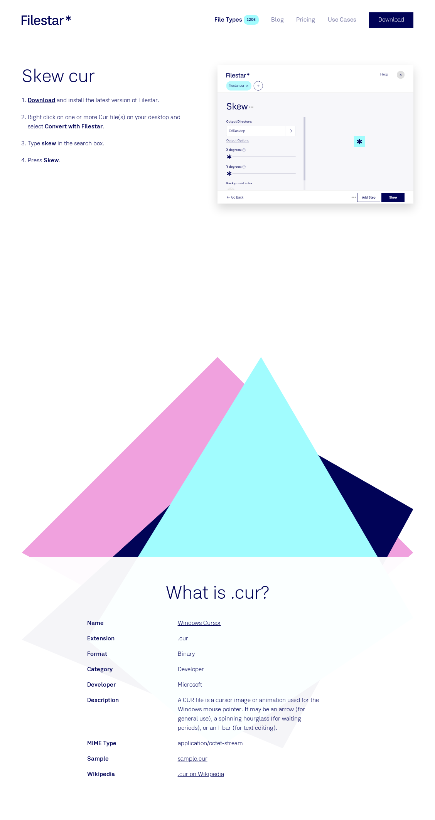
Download (41, 101)
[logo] (46, 20)
